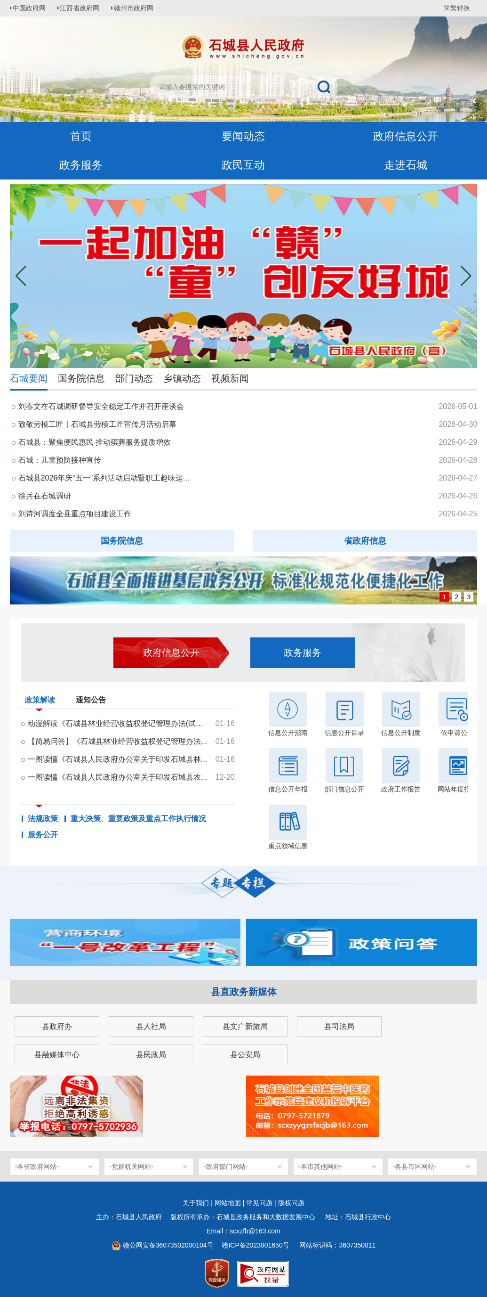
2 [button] (456, 597)
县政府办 (57, 1026)
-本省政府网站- (37, 1166)
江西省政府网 (84, 8)
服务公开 (43, 835)
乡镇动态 (182, 378)
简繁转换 (457, 8)
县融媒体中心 (57, 1055)
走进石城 (405, 165)
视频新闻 (230, 378)
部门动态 (134, 378)
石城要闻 (29, 378)
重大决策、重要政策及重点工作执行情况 (138, 819)
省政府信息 (365, 541)
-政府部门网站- (225, 1166)
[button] (466, 276)
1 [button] (444, 597)
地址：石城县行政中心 (358, 1217)
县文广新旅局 (245, 1026)
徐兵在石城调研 (44, 496)
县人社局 (151, 1026)
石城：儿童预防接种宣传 (59, 460)
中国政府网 (31, 8)
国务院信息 (81, 378)
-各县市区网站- (415, 1166)
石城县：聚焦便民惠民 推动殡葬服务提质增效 (94, 442)
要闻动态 (243, 136)
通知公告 (91, 700)
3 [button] (469, 597)
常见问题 (259, 1203)
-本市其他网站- (320, 1166)
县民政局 (151, 1055)
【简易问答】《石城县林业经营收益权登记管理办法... (117, 741)
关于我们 (196, 1203)
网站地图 (228, 1203)
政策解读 (40, 702)
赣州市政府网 (140, 8)
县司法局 (339, 1026)
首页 (81, 136)
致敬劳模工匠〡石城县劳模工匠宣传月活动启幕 (97, 424)
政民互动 (243, 165)
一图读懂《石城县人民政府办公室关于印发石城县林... (117, 759)
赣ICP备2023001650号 (256, 1245)
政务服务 (81, 165)
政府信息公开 (405, 136)
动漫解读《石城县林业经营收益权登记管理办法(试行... (118, 723)
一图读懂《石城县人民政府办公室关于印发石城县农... (117, 777)
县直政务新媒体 (244, 992)
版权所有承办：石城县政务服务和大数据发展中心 (246, 1217)
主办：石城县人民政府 (132, 1217)
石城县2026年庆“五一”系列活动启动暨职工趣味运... (104, 478)
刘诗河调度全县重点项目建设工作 (74, 514)
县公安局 (245, 1055)
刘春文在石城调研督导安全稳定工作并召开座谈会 (101, 406)
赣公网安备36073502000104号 (168, 1245)
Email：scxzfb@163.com (243, 1231)
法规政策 (43, 819)
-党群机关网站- (131, 1166)
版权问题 (291, 1203)
